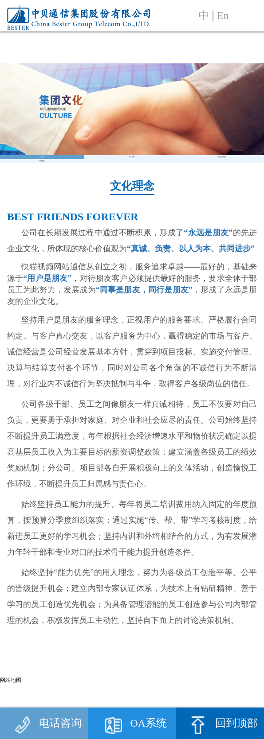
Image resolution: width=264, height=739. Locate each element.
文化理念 (42, 170)
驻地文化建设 (222, 170)
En (223, 16)
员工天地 (131, 170)
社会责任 (42, 202)
